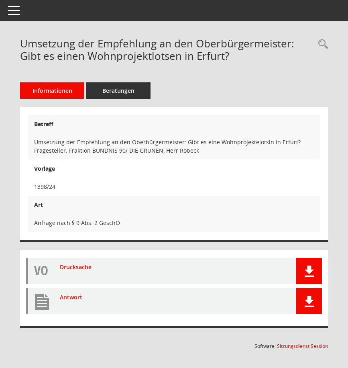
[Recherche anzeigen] (321, 44)
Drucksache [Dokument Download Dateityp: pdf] (76, 267)
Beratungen (118, 90)
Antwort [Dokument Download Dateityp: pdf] (71, 297)
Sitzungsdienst (302, 346)
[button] (309, 271)
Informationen (52, 90)
